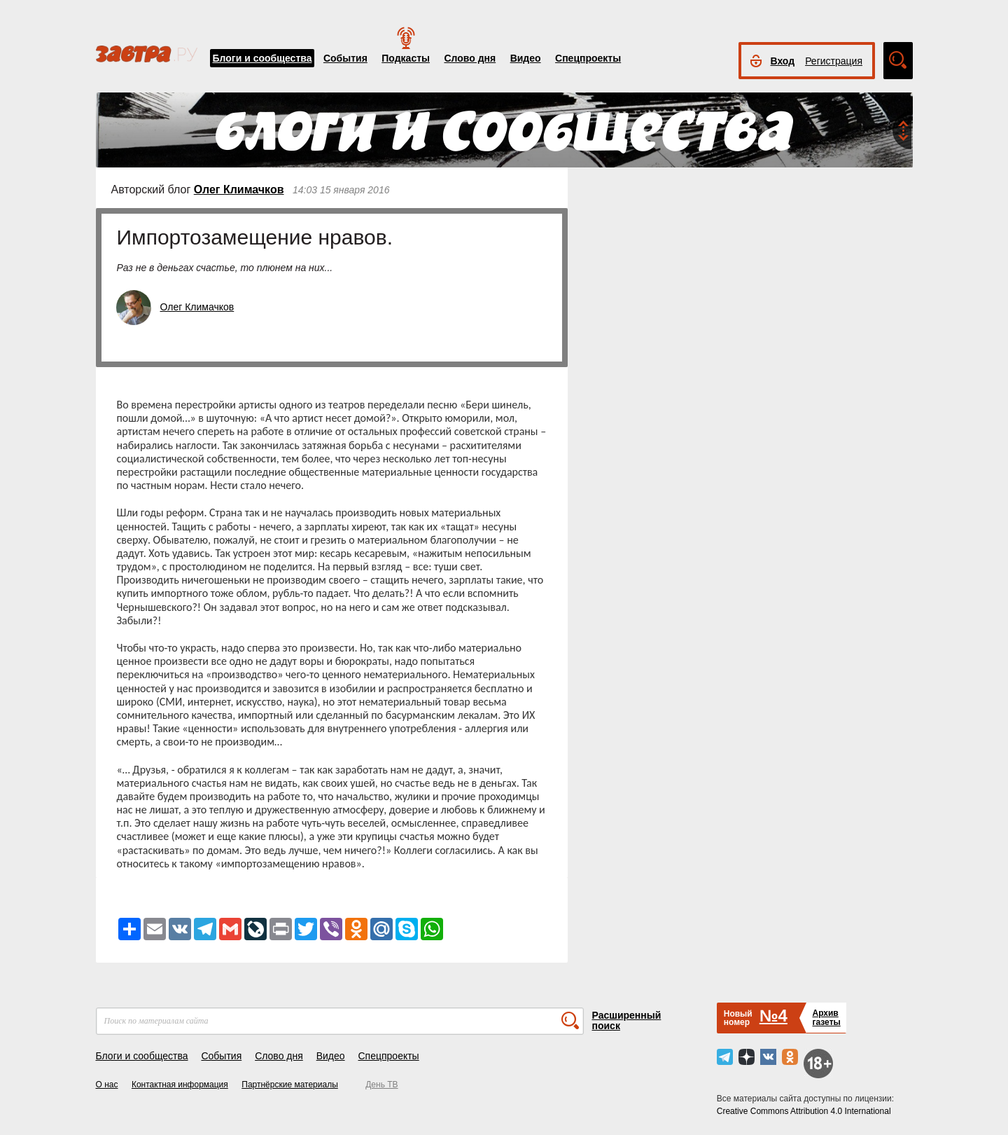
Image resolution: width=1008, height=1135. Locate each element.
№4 (774, 1015)
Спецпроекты (588, 58)
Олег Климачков (239, 189)
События (345, 58)
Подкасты (406, 58)
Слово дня (470, 58)
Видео (525, 58)
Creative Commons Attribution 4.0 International (804, 1111)
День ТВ (381, 1084)
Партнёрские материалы (289, 1084)
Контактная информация (180, 1084)
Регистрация (833, 61)
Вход (783, 61)
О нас (107, 1084)
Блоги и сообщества (262, 58)
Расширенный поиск (627, 1020)
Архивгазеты (826, 1017)
